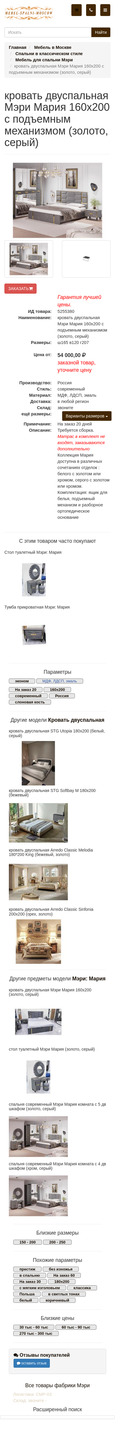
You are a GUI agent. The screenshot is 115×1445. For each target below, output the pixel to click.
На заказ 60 (64, 1275)
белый (25, 1300)
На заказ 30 (30, 1281)
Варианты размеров (87, 416)
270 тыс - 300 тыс (35, 1333)
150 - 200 (27, 1242)
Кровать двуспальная (76, 720)
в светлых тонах (64, 1294)
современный (28, 696)
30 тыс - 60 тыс (33, 1327)
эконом (22, 681)
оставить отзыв (32, 1363)
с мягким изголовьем (39, 1288)
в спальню (29, 1275)
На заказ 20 (25, 689)
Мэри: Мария (89, 979)
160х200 (57, 689)
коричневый (57, 1300)
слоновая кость (30, 702)
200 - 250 (57, 1242)
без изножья (61, 1269)
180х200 (61, 1281)
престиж (27, 1269)
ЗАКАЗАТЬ (20, 288)
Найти (101, 32)
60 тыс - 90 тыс (76, 1327)
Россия (62, 696)
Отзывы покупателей (42, 1355)
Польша (26, 1294)
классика (82, 1288)
